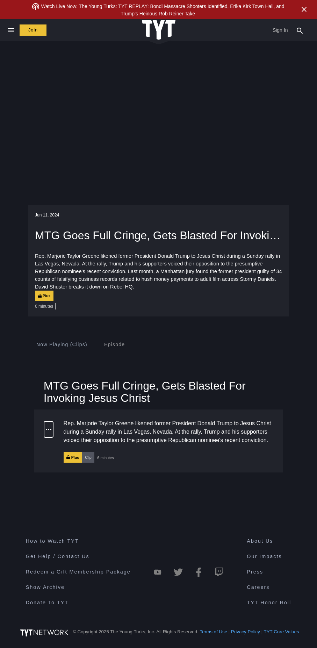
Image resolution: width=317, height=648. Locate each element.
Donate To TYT (47, 602)
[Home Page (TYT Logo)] (159, 30)
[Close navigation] (11, 30)
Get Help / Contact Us (57, 556)
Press (255, 572)
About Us (260, 541)
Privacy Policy (245, 631)
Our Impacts (264, 556)
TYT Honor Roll (269, 602)
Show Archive (45, 587)
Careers (258, 587)
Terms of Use (214, 631)
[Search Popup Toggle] (299, 30)
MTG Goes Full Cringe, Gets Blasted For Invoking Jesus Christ (145, 391)
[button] (158, 441)
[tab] (62, 344)
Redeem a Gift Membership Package (78, 572)
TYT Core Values (281, 631)
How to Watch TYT (52, 541)
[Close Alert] (304, 9)
